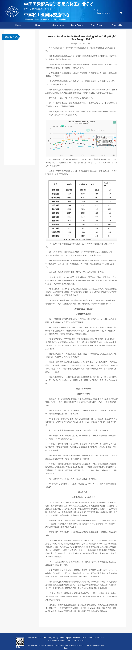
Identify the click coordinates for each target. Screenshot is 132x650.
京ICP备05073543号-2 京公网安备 (40, 645)
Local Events (77, 25)
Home (18, 25)
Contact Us (117, 25)
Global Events (96, 25)
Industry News (57, 25)
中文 (96, 10)
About (37, 25)
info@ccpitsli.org (78, 640)
